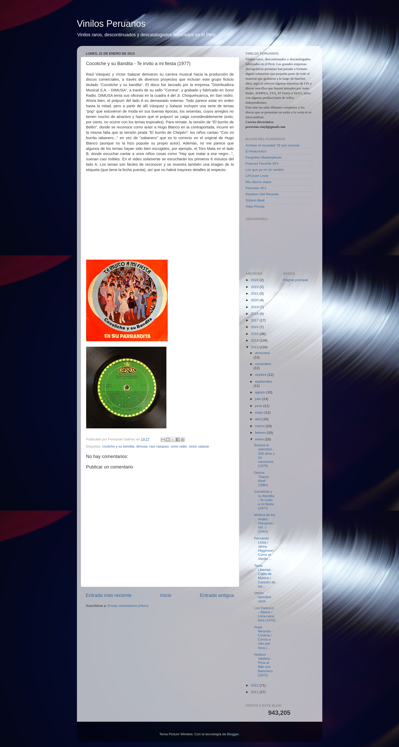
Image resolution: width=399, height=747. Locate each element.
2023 (255, 287)
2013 (255, 347)
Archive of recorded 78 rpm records (273, 145)
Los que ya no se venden (265, 170)
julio (258, 399)
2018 (255, 314)
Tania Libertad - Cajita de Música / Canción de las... (264, 576)
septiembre (263, 381)
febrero (261, 433)
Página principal (295, 280)
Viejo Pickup (255, 206)
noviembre (263, 364)
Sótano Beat (255, 200)
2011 (255, 692)
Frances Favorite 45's (262, 163)
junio (259, 406)
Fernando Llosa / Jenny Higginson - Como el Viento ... (264, 548)
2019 (255, 307)
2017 (255, 320)
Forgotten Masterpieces (264, 157)
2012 (255, 685)
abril (259, 419)
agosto (260, 392)
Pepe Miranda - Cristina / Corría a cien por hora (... (263, 637)
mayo (260, 412)
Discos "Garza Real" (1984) (261, 479)
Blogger (233, 734)
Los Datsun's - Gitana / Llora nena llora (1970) (264, 614)
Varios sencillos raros (262, 597)
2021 (255, 293)
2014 (255, 340)
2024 (255, 280)
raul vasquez (159, 446)
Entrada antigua (217, 595)
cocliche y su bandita (118, 446)
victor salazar (199, 446)
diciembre (262, 353)
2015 (255, 334)
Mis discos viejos (258, 182)
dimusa (141, 446)
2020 (255, 300)
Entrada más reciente (109, 595)
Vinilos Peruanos (111, 23)
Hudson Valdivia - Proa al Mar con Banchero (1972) (263, 665)
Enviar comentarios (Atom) (128, 606)
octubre (261, 375)
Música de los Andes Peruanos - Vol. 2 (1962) (264, 523)
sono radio (179, 446)
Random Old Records (262, 194)
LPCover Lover (257, 176)
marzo (260, 426)
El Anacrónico (256, 151)
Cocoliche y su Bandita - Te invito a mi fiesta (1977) (264, 500)
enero (260, 439)
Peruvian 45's (256, 188)
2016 (255, 327)
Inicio (166, 595)
